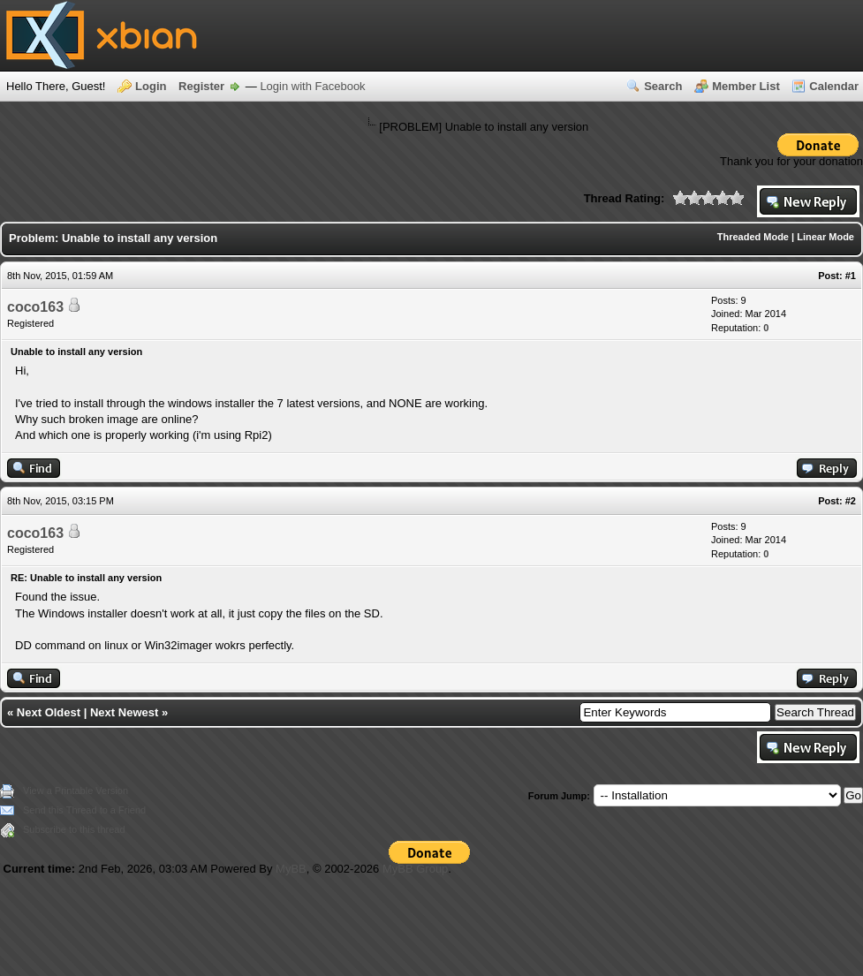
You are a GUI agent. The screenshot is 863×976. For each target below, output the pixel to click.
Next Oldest (48, 712)
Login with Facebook (312, 86)
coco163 (35, 306)
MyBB (291, 868)
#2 (850, 501)
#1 (850, 275)
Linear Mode (825, 236)
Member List (746, 86)
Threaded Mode (753, 236)
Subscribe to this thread (74, 829)
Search (663, 86)
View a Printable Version (75, 790)
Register (201, 86)
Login (150, 86)
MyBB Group (415, 868)
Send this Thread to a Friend (84, 810)
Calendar (834, 86)
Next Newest (124, 712)
